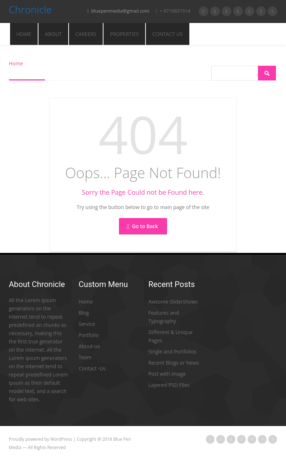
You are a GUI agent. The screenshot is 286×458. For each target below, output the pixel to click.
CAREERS (85, 34)
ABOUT (53, 34)
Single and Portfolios (172, 351)
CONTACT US (167, 34)
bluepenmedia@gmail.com (118, 11)
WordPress (61, 439)
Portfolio (89, 335)
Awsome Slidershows (173, 301)
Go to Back (142, 226)
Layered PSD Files (168, 384)
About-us (89, 346)
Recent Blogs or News (173, 362)
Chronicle (30, 10)
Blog (84, 312)
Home (24, 34)
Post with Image (167, 373)
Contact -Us (92, 368)
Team (85, 357)
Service (87, 323)
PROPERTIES (124, 34)
